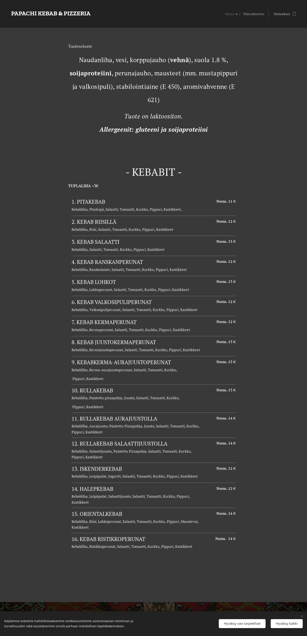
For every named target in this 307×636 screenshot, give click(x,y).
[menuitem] (230, 14)
